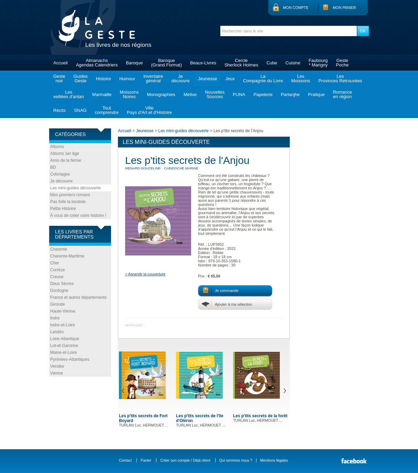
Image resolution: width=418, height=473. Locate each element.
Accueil (60, 62)
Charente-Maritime (67, 256)
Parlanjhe (290, 94)
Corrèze (57, 269)
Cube (271, 62)
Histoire (103, 78)
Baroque (134, 62)
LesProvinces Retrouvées (340, 78)
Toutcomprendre (107, 110)
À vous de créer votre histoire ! (78, 215)
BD (53, 167)
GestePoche (342, 62)
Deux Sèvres (62, 283)
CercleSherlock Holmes (241, 62)
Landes (57, 331)
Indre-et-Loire (62, 325)
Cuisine (292, 62)
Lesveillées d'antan (68, 94)
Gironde (57, 304)
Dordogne (59, 290)
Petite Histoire (63, 208)
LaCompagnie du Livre (263, 78)
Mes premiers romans (70, 194)
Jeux (229, 78)
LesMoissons (300, 78)
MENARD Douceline (143, 168)
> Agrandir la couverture (145, 274)
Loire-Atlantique (64, 338)
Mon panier (344, 8)
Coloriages (60, 174)
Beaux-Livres (203, 62)
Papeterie (263, 94)
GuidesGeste (81, 78)
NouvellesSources (214, 94)
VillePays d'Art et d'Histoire (149, 110)
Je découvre (61, 181)
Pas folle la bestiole (68, 201)
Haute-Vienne (62, 311)
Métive (190, 94)
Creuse (57, 276)
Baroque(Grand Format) (166, 62)
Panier (146, 460)
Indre (54, 318)
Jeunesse (207, 78)
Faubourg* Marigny (318, 62)
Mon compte (295, 8)
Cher (54, 263)
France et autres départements (78, 297)
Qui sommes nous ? (235, 460)
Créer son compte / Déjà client (185, 460)
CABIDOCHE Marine (181, 168)
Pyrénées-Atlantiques (69, 359)
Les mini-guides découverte (75, 188)
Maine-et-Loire (63, 352)
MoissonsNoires (129, 94)
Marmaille (101, 94)
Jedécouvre (180, 78)
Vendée (57, 366)
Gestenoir (59, 78)
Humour (127, 78)
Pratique (316, 94)
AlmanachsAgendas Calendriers (97, 62)
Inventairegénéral (153, 78)
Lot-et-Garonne (64, 345)
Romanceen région (342, 94)
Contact (125, 460)
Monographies (161, 94)
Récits (59, 110)
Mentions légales (274, 460)
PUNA (239, 94)
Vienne (56, 373)
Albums (57, 146)
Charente (58, 249)
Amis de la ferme (65, 160)
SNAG (80, 110)
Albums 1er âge (64, 153)
